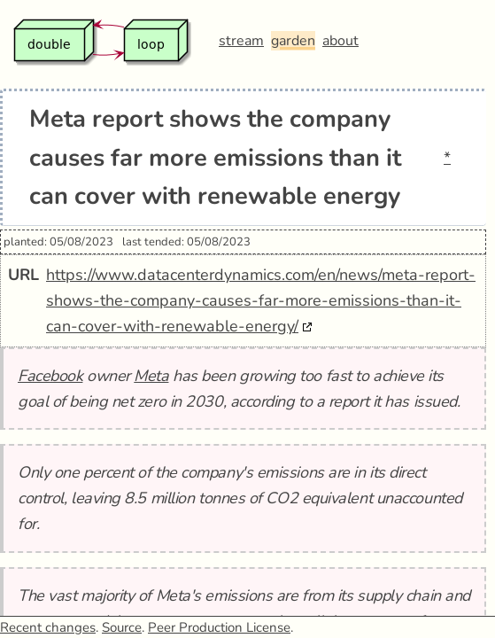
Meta (151, 375)
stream (241, 41)
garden (293, 41)
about (340, 41)
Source (122, 627)
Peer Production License (219, 627)
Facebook (50, 375)
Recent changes (48, 627)
